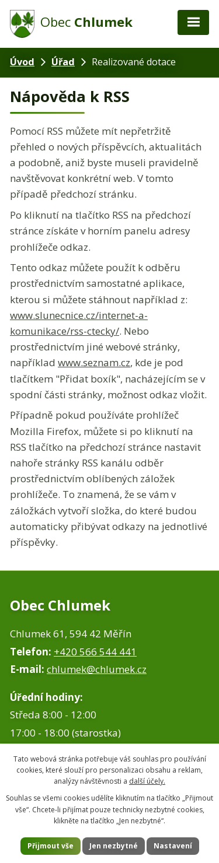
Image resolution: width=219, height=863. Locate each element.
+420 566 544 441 (95, 651)
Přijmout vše (50, 846)
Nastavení (173, 846)
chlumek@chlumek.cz (97, 669)
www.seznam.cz (94, 362)
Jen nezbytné (113, 846)
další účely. (147, 781)
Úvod (22, 61)
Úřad (63, 61)
